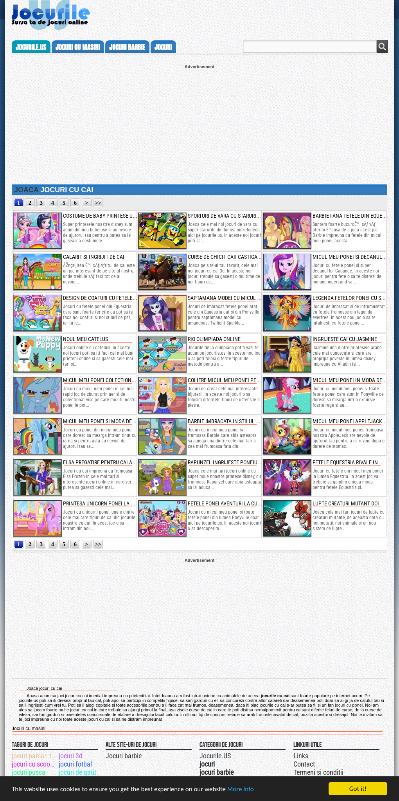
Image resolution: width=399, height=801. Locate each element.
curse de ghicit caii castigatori (227, 257)
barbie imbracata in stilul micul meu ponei (242, 421)
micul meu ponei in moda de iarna (355, 380)
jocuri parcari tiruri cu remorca (35, 756)
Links (300, 756)
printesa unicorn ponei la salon (104, 503)
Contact (304, 764)
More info (240, 789)
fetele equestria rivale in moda (353, 462)
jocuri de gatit (77, 772)
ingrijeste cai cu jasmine (345, 339)
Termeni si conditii (318, 772)
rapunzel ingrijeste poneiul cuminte (235, 462)
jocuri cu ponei (349, 705)
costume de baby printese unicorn (106, 216)
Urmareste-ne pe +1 (235, 755)
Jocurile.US (215, 756)
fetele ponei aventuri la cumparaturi (235, 503)
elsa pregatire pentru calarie (101, 462)
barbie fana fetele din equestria (354, 216)
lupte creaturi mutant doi (346, 503)
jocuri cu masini (78, 47)
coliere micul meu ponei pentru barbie (237, 380)
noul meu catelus (85, 339)
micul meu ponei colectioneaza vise (109, 380)
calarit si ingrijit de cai (93, 257)
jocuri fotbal (75, 764)
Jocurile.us (31, 47)
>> (98, 203)
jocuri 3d (71, 756)
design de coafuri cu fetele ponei (105, 298)
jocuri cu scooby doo (35, 764)
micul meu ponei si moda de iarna (105, 421)
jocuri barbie (127, 47)
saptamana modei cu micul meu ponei (235, 298)
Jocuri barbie (124, 756)
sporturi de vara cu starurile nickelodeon (241, 216)
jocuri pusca (28, 772)
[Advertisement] (199, 124)
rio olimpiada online (214, 339)
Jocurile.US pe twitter (243, 755)
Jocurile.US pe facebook (251, 755)
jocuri (163, 47)
